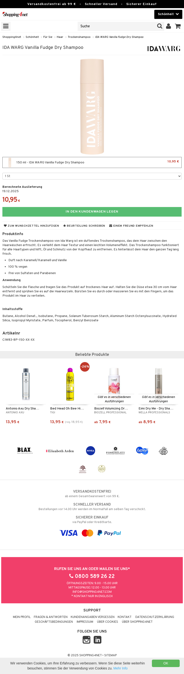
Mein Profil (22, 617)
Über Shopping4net (137, 622)
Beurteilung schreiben (84, 226)
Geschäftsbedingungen (54, 622)
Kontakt (125, 617)
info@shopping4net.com (92, 592)
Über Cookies (107, 622)
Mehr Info (120, 668)
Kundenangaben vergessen (93, 617)
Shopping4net (11, 37)
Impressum (85, 622)
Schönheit (32, 37)
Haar (60, 37)
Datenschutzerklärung (154, 617)
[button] (178, 26)
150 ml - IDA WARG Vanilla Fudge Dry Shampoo (92, 162)
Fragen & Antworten (51, 617)
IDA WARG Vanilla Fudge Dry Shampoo (119, 37)
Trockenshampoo (79, 37)
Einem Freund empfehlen (131, 226)
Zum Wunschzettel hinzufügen (31, 226)
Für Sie (47, 37)
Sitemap (110, 655)
